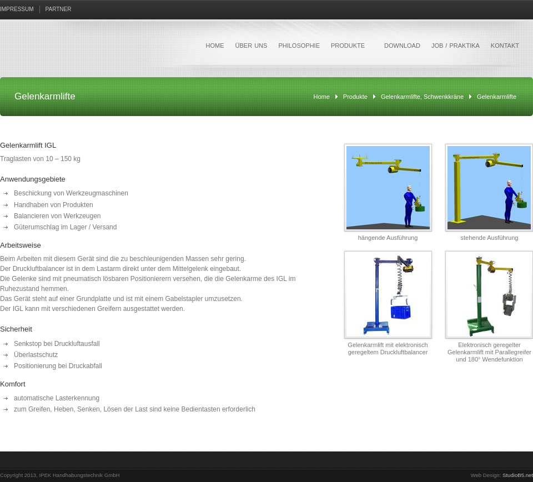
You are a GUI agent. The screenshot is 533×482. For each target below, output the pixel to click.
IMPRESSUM (17, 9)
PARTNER (59, 9)
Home (322, 96)
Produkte (355, 96)
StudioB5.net (517, 475)
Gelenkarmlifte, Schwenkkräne (422, 96)
